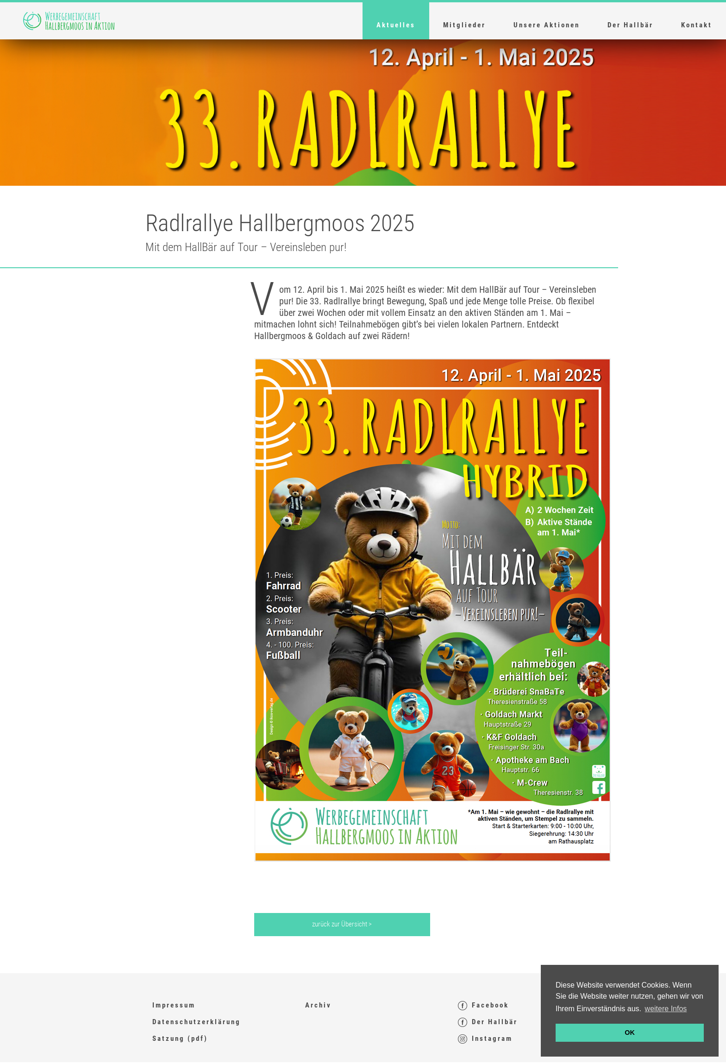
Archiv (318, 1005)
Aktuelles (395, 25)
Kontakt (696, 25)
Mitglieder (464, 25)
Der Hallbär (630, 25)
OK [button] (630, 1032)
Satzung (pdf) (180, 1038)
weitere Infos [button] (666, 1009)
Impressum (173, 1005)
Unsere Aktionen (546, 25)
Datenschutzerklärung (196, 1022)
